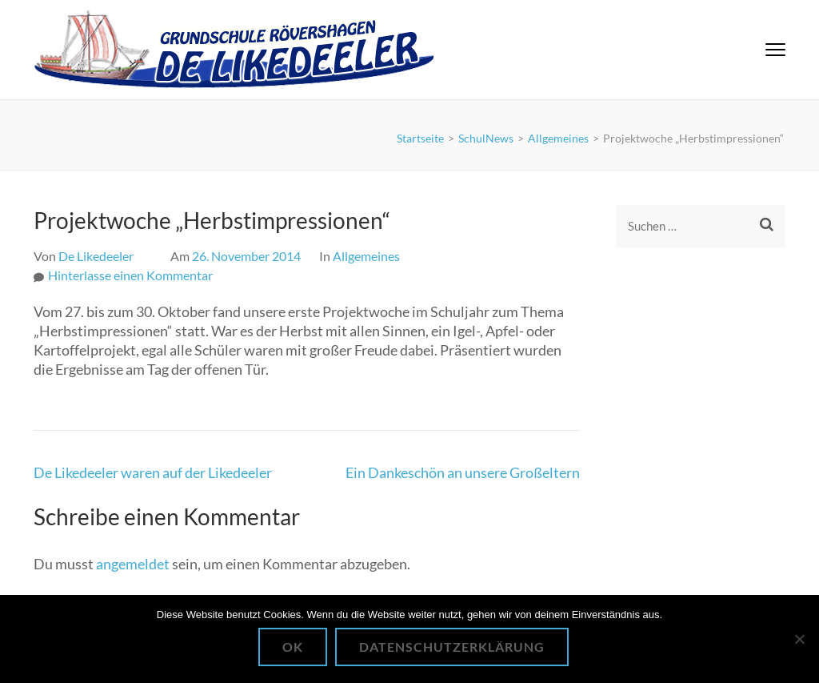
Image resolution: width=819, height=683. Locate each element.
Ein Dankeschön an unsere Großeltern (463, 472)
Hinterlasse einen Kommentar (130, 275)
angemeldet (133, 564)
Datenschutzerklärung (452, 646)
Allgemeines (366, 255)
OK (292, 646)
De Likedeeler (96, 255)
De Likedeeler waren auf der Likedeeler (153, 472)
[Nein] (799, 639)
